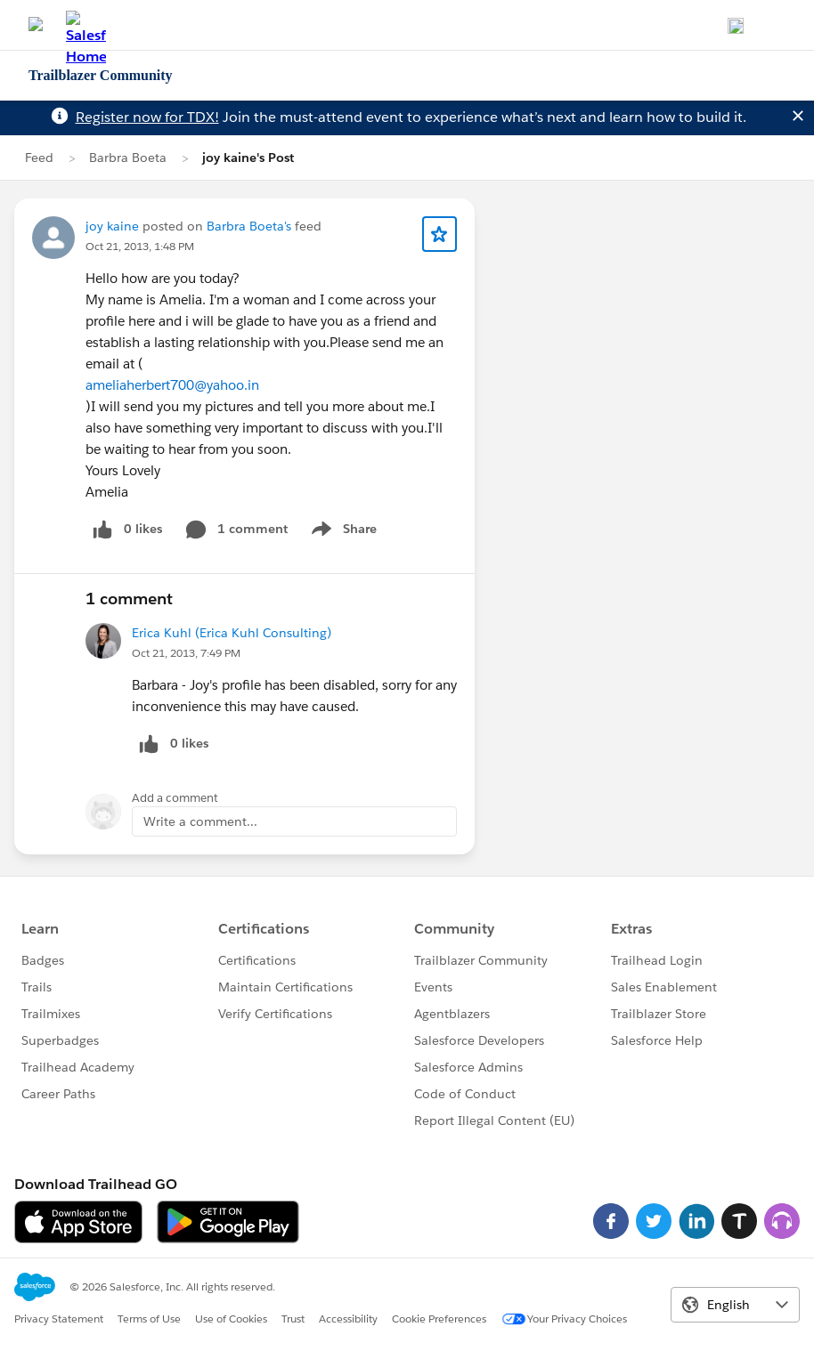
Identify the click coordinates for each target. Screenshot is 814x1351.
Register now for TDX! (147, 117)
